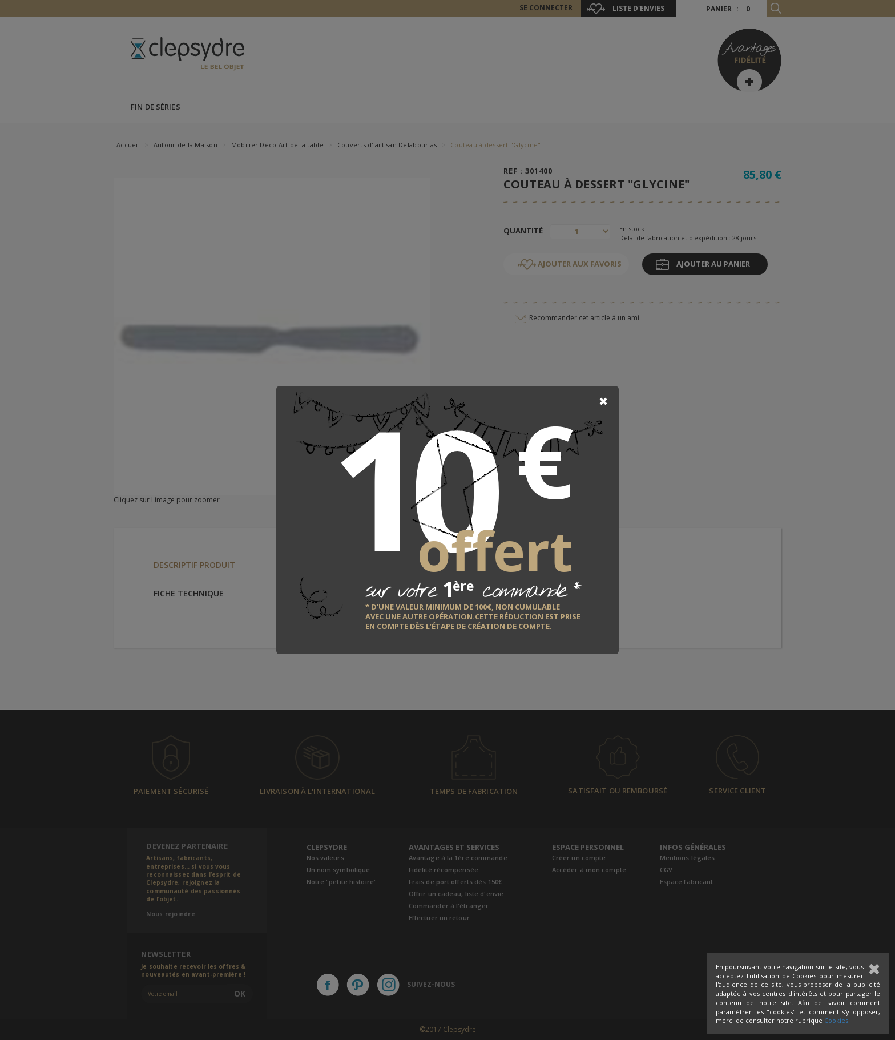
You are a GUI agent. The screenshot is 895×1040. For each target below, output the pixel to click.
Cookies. (837, 1020)
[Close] (603, 401)
